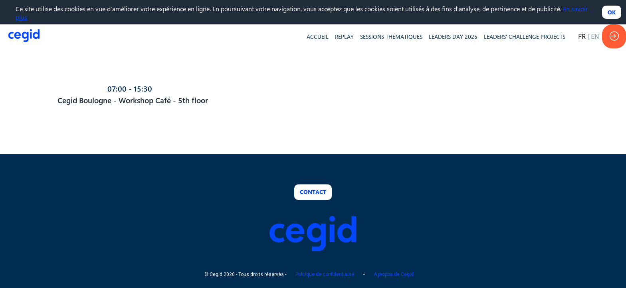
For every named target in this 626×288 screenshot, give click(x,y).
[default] (318, 36)
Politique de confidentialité (324, 275)
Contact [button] (313, 192)
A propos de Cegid (394, 275)
